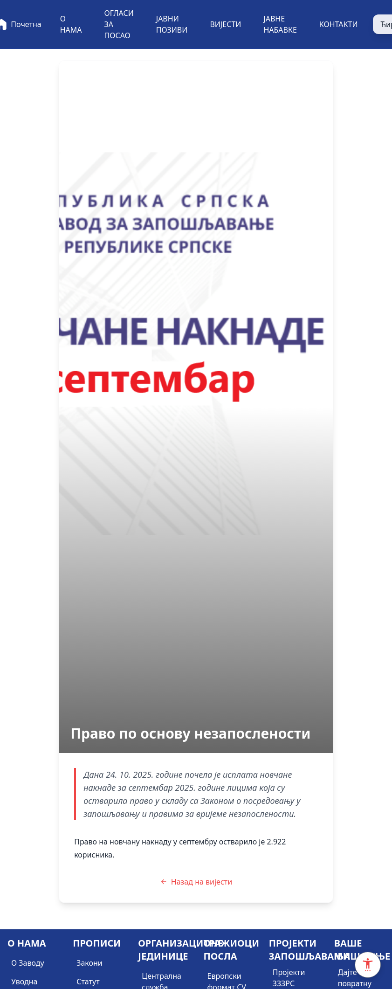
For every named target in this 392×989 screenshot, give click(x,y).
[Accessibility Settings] (368, 965)
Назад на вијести (196, 882)
